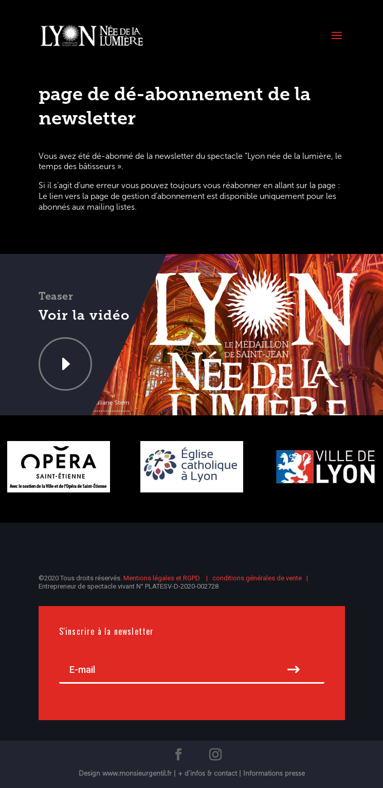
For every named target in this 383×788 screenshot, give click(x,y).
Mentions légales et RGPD (162, 578)
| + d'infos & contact (206, 773)
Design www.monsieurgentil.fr (126, 773)
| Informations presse (272, 773)
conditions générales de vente (257, 578)
